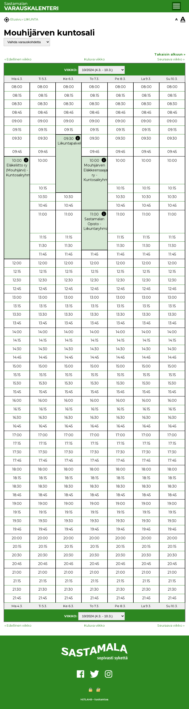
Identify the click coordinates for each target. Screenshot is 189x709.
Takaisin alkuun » (169, 54)
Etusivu (15, 19)
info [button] (77, 138)
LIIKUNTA (31, 19)
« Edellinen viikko (18, 59)
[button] (176, 6)
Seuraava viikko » (171, 59)
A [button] (176, 19)
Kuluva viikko (94, 59)
